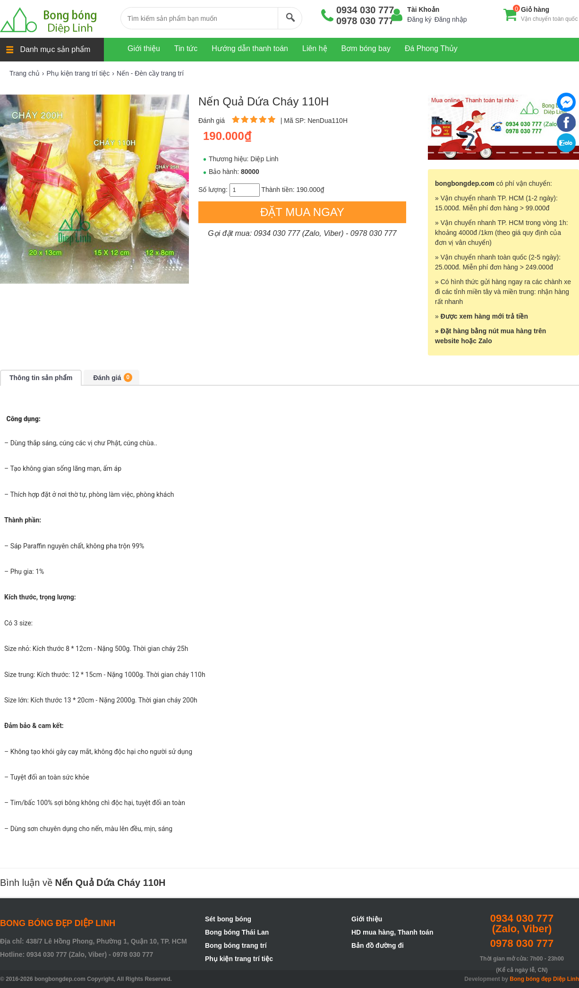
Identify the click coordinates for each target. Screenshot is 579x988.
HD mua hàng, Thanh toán (392, 932)
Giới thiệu (366, 919)
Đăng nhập (450, 19)
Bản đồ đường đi (377, 945)
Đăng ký (419, 19)
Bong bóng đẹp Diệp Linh (544, 979)
